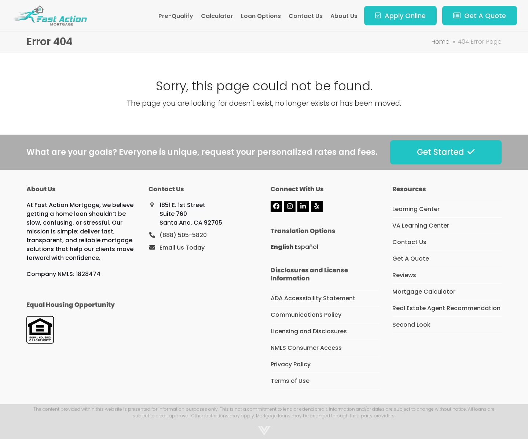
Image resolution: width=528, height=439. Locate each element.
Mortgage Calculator (423, 291)
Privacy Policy (291, 364)
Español (306, 247)
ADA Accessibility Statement (313, 298)
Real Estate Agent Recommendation (446, 308)
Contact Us (409, 242)
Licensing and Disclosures (309, 331)
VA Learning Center (420, 225)
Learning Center (416, 209)
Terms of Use (290, 381)
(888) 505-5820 (183, 235)
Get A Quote (410, 258)
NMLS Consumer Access (306, 348)
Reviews (404, 275)
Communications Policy (306, 315)
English (282, 247)
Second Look (411, 324)
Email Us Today (182, 247)
